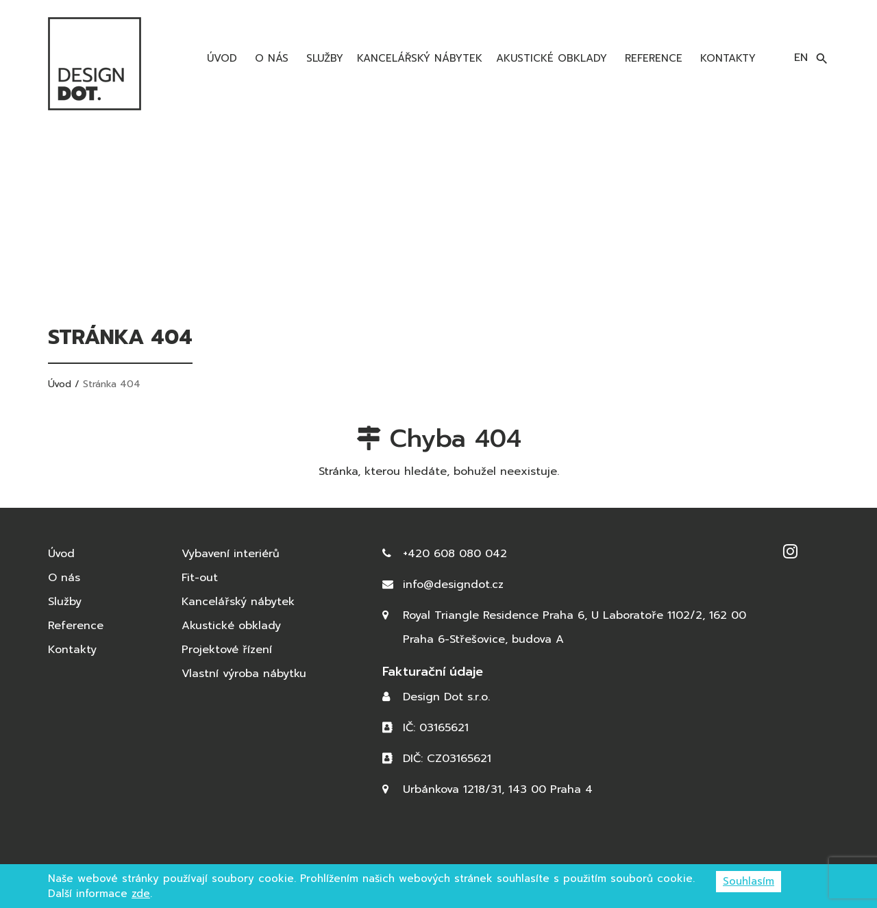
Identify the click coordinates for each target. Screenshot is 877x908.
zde (141, 893)
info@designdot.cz (453, 584)
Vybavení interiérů (231, 553)
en (801, 57)
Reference (651, 58)
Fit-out (200, 577)
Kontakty (726, 58)
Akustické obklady (551, 58)
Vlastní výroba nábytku (244, 673)
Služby (322, 58)
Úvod (220, 58)
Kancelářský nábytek (419, 58)
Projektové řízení (227, 649)
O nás (269, 58)
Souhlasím (748, 881)
